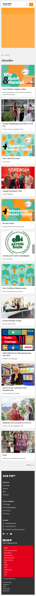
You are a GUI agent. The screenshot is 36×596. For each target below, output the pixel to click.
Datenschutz (6, 588)
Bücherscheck (8, 560)
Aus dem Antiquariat (10, 550)
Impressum (6, 591)
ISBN (6, 565)
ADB (5, 548)
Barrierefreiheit (7, 582)
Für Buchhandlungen (9, 507)
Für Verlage (6, 504)
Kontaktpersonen (10, 523)
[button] (31, 4)
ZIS (5, 574)
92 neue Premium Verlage (11, 321)
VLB (5, 572)
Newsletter (6, 485)
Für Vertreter (7, 510)
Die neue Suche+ (8, 223)
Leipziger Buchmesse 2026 (12, 191)
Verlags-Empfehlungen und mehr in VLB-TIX (17, 125)
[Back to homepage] (7, 4)
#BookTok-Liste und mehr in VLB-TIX (16, 423)
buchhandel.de (8, 555)
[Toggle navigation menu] (27, 4)
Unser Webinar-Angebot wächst (14, 89)
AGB (4, 586)
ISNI (5, 567)
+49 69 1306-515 (10, 526)
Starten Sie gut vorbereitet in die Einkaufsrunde (14, 389)
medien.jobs (8, 570)
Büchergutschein (9, 558)
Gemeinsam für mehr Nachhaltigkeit (15, 256)
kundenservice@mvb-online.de (15, 529)
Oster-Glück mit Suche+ (11, 158)
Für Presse (6, 514)
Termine (5, 488)
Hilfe (4, 492)
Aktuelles (6, 495)
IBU (5, 562)
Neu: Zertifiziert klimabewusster (14, 288)
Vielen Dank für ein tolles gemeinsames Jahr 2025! (16, 354)
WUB (4, 455)
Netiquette (6, 584)
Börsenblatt (7, 553)
